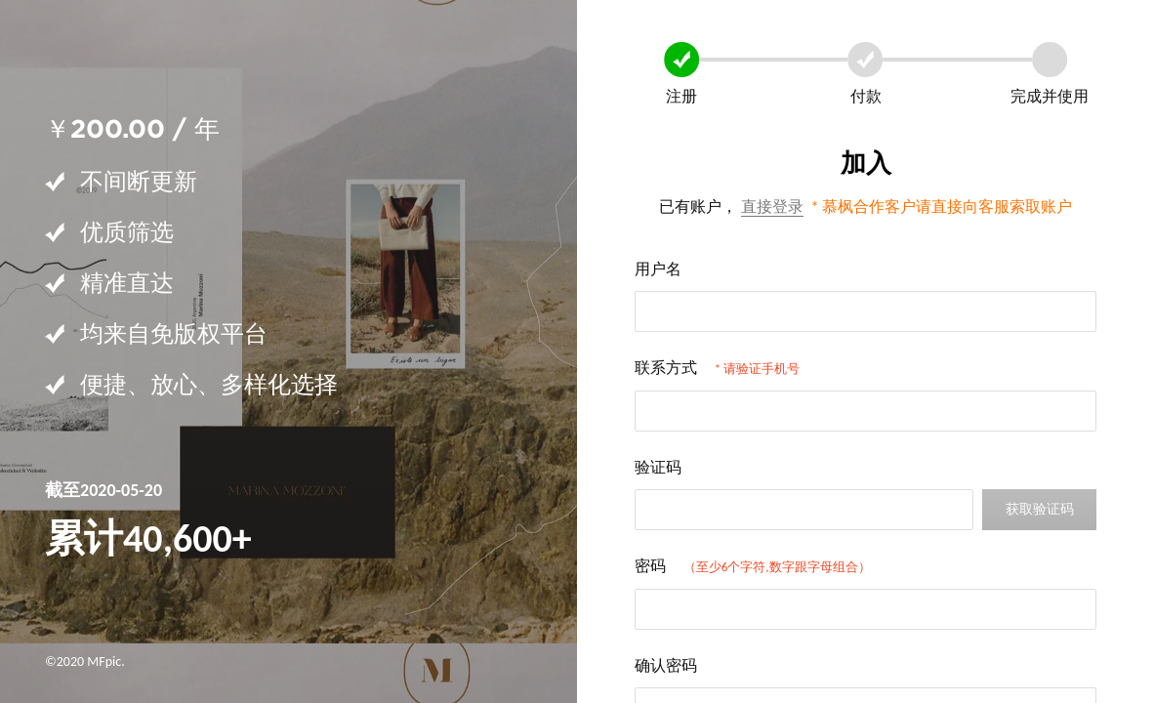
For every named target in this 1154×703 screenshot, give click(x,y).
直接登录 (772, 206)
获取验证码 (1040, 509)
